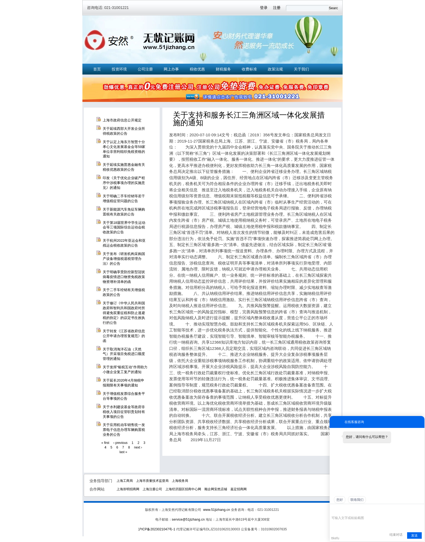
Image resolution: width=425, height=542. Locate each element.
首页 (97, 69)
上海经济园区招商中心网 (183, 489)
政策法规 (275, 69)
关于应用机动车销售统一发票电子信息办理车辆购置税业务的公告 (124, 430)
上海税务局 (180, 481)
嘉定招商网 (238, 489)
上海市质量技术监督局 (152, 481)
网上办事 (171, 69)
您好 (339, 500)
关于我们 (301, 69)
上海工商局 (125, 481)
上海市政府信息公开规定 (122, 120)
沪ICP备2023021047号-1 (156, 529)
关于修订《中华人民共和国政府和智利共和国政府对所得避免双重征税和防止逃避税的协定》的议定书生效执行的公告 (124, 313)
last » (123, 452)
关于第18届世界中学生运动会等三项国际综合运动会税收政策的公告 (124, 227)
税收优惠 (197, 69)
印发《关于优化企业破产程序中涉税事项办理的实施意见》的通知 (124, 183)
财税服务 (223, 69)
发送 (414, 535)
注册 (277, 7)
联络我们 (356, 500)
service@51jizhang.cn (188, 519)
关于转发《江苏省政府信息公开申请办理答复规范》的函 (124, 336)
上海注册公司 (152, 489)
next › (138, 447)
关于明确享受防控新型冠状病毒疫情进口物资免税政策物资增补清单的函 (124, 277)
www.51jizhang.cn (216, 510)
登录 (264, 7)
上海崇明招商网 (128, 489)
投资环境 (119, 69)
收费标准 (249, 69)
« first (105, 443)
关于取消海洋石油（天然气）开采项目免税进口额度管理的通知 (124, 354)
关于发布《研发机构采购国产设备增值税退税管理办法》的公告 (124, 259)
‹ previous (120, 443)
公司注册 (145, 69)
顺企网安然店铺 (215, 489)
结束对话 (396, 535)
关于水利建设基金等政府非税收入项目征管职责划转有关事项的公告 (124, 412)
